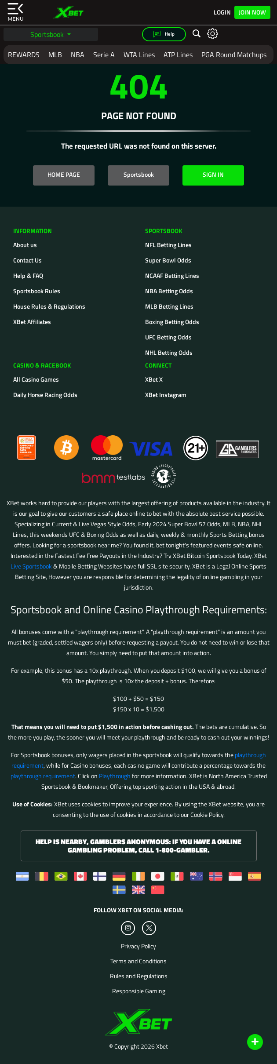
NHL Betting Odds (169, 352)
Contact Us (27, 260)
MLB (55, 54)
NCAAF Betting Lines (172, 275)
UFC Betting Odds (168, 337)
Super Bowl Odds (168, 260)
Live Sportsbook (31, 566)
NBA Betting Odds (169, 290)
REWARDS (24, 54)
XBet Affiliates (32, 321)
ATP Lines (178, 54)
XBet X (154, 379)
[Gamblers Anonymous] (238, 444)
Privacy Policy (138, 946)
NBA (77, 54)
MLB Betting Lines (169, 306)
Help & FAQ (28, 275)
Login (222, 12)
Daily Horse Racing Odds (45, 394)
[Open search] (196, 34)
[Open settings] (213, 33)
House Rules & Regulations (49, 306)
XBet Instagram (165, 394)
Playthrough (115, 775)
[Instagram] (128, 928)
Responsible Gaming (138, 991)
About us (25, 244)
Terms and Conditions (138, 961)
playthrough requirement (43, 775)
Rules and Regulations (139, 976)
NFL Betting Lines (168, 244)
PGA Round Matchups (233, 54)
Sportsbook (48, 34)
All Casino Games (36, 379)
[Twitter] (149, 927)
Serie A (104, 54)
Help (164, 34)
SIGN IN (213, 174)
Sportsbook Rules (36, 290)
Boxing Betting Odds (172, 321)
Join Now (252, 12)
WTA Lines (139, 54)
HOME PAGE (63, 174)
